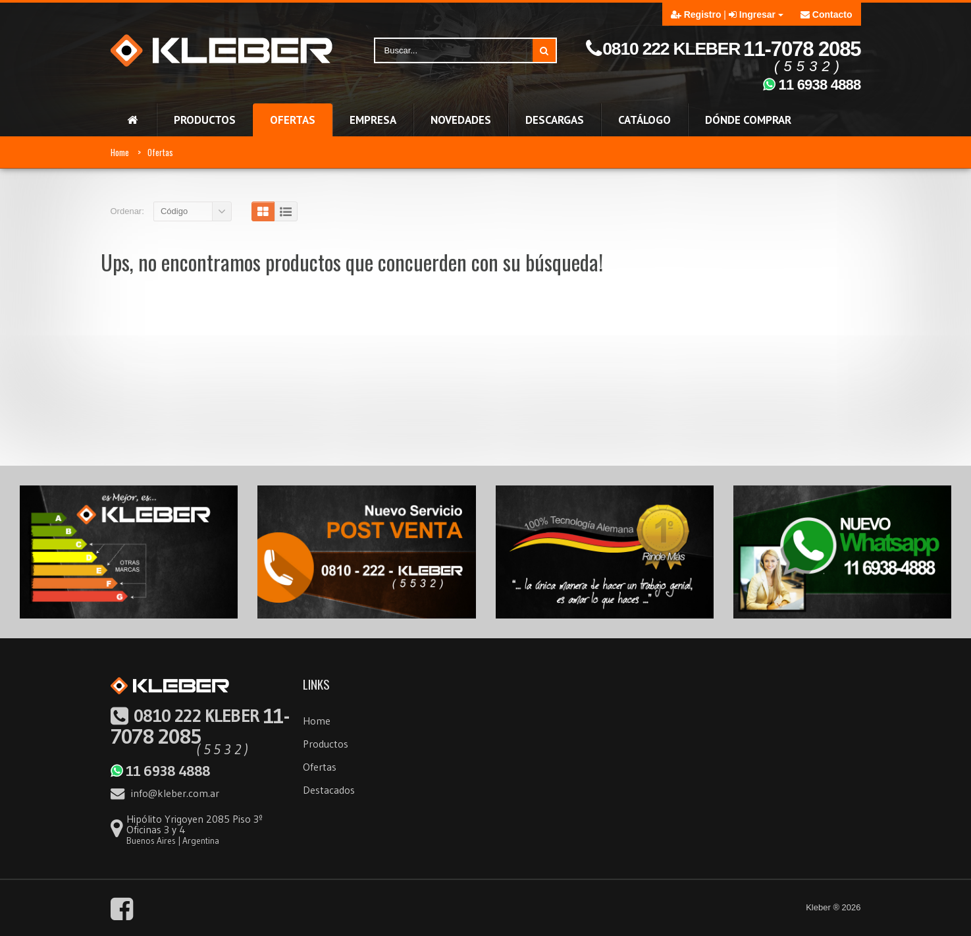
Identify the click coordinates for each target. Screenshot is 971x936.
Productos (325, 743)
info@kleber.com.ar (165, 793)
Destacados (329, 789)
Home (120, 152)
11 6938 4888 (160, 770)
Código (174, 211)
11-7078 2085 (200, 726)
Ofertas (160, 152)
